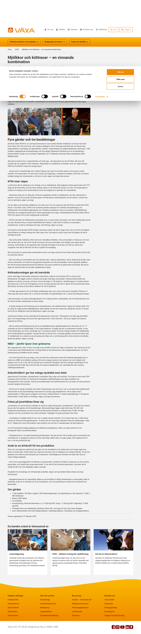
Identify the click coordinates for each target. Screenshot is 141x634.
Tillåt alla (120, 6)
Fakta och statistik (80, 52)
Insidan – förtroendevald (81, 610)
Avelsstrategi (45, 610)
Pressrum (76, 626)
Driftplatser (108, 614)
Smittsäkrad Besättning (49, 626)
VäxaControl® (13, 618)
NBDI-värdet (51, 358)
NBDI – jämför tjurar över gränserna (29, 354)
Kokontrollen (13, 622)
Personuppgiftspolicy (80, 618)
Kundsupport (109, 622)
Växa (10, 60)
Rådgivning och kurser (55, 52)
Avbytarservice (13, 614)
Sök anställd (109, 610)
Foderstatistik (13, 610)
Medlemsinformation (80, 614)
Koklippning (44, 618)
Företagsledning (110, 618)
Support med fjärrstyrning (114, 626)
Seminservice (13, 626)
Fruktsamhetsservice (48, 614)
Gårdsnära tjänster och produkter (24, 52)
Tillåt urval (120, 13)
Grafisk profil (77, 622)
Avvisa (120, 20)
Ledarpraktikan (46, 622)
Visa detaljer (100, 30)
